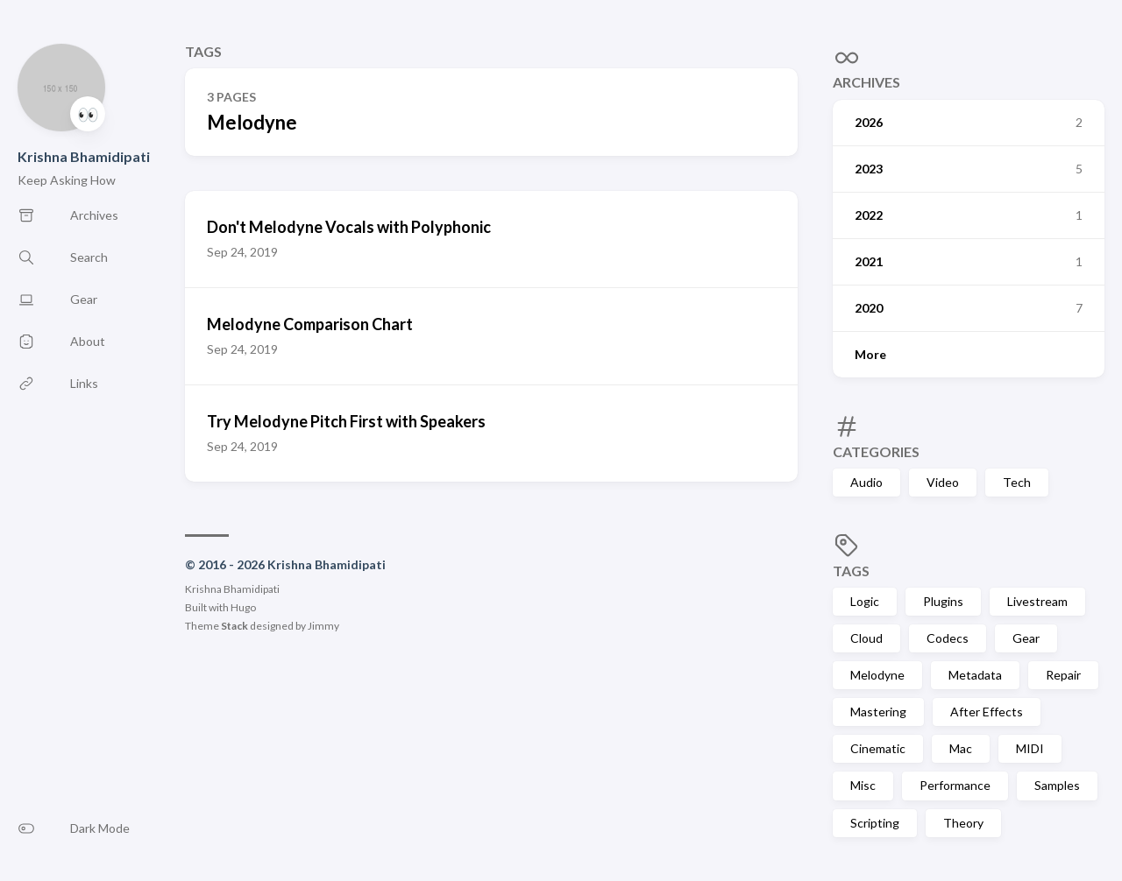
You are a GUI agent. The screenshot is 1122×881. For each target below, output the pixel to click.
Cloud (866, 638)
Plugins (943, 601)
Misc (863, 785)
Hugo (243, 607)
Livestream (1037, 601)
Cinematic (877, 748)
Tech (1017, 482)
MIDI (1030, 748)
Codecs (948, 638)
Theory (963, 822)
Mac (960, 748)
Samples (1057, 785)
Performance (955, 785)
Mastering (878, 711)
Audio (866, 482)
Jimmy (323, 625)
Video (943, 482)
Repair (1063, 674)
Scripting (874, 822)
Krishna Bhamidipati (84, 156)
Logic (864, 601)
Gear (1026, 638)
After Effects (986, 711)
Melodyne (877, 674)
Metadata (975, 674)
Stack (234, 625)
